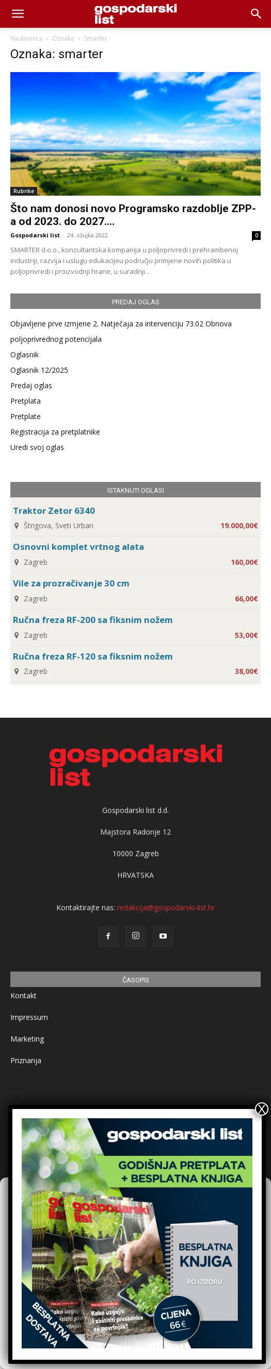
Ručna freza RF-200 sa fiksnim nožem (93, 620)
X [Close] (262, 1109)
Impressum (29, 1017)
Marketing (27, 1039)
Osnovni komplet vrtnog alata (78, 546)
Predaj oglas (31, 385)
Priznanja (25, 1060)
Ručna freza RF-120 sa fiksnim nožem (93, 656)
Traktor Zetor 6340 (54, 510)
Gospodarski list (35, 235)
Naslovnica (26, 38)
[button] (256, 14)
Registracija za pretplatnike (55, 432)
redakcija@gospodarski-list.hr (166, 907)
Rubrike (23, 191)
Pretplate (25, 416)
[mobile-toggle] (17, 14)
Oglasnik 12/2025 (39, 370)
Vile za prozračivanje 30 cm (71, 583)
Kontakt (23, 995)
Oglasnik (24, 354)
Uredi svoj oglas (37, 447)
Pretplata (25, 401)
